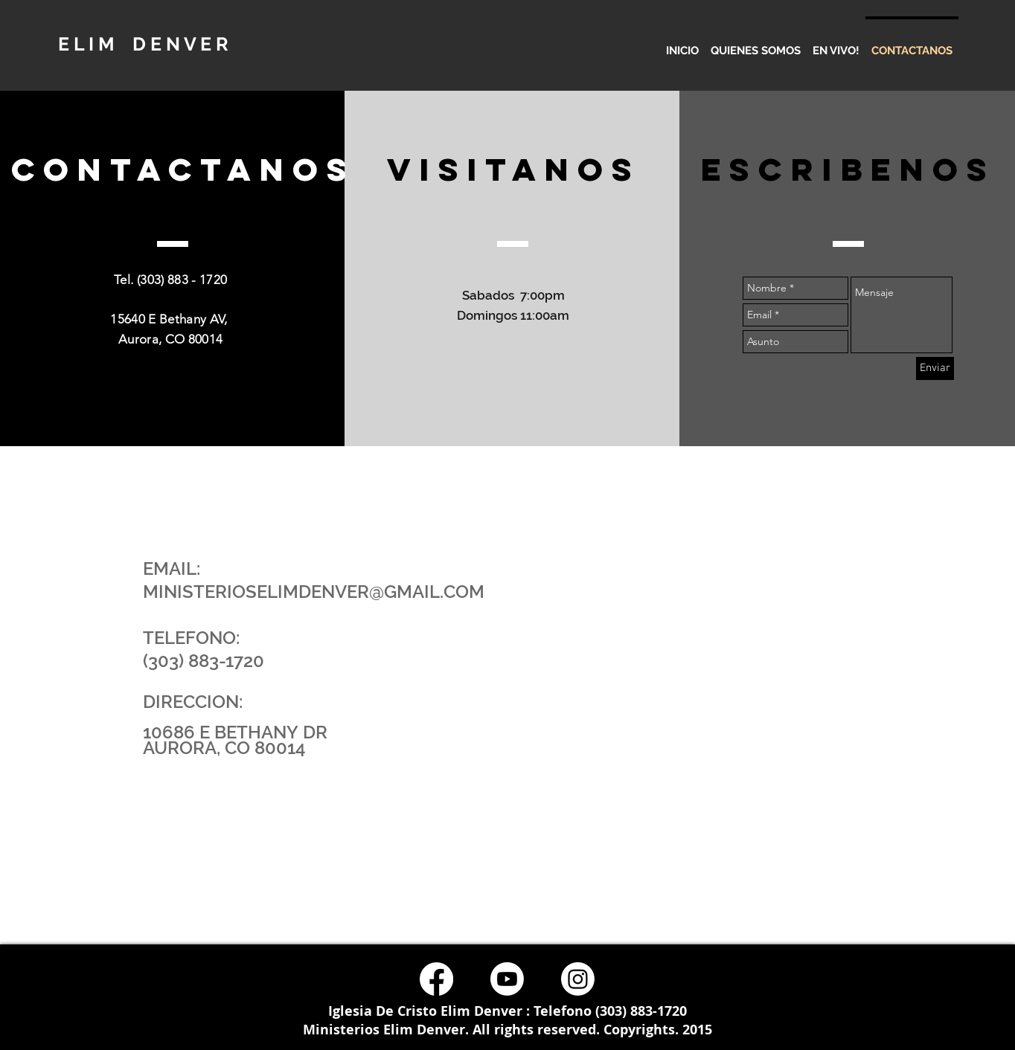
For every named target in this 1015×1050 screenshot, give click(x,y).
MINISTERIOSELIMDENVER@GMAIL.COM (313, 591)
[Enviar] (935, 368)
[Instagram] (578, 979)
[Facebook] (436, 979)
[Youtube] (507, 979)
